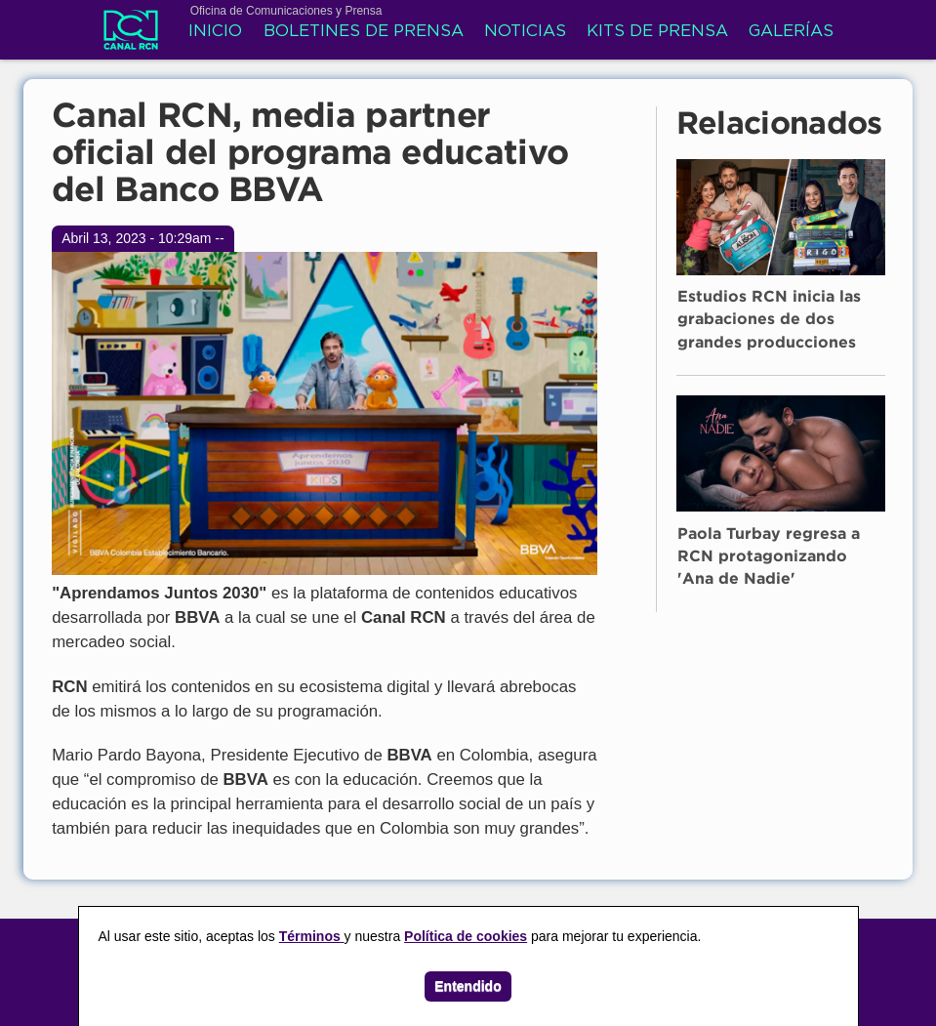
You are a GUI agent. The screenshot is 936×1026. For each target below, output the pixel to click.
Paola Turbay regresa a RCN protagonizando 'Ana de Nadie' (768, 557)
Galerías (791, 31)
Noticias (525, 31)
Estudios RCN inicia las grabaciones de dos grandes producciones (769, 320)
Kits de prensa (657, 31)
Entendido (467, 986)
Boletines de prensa (364, 31)
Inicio (215, 31)
